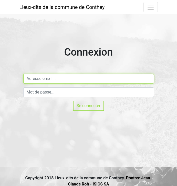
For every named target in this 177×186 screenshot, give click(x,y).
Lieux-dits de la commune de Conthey (62, 7)
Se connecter (88, 105)
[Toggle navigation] (150, 7)
